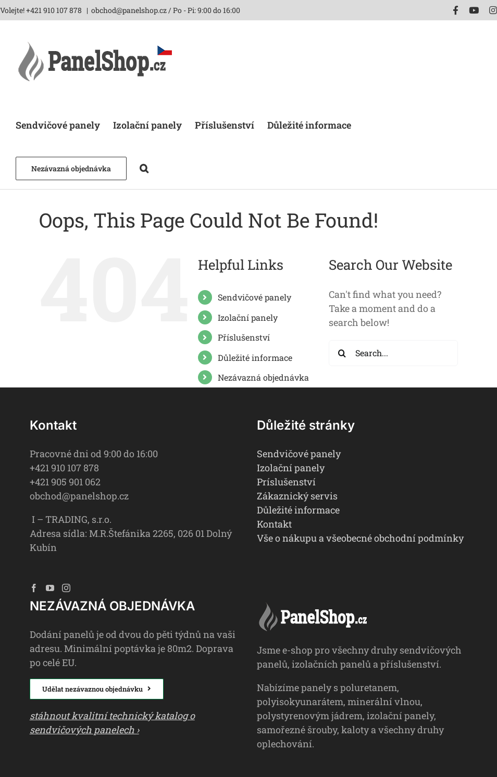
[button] (144, 167)
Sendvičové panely (254, 297)
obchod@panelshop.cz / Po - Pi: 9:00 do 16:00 (165, 10)
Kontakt (274, 524)
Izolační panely (248, 317)
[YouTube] (50, 588)
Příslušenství (244, 337)
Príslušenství (286, 481)
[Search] (342, 353)
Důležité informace (255, 357)
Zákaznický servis (297, 496)
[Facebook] (34, 588)
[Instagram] (66, 588)
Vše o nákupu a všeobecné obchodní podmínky (360, 538)
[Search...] (393, 353)
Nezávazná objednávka (263, 377)
